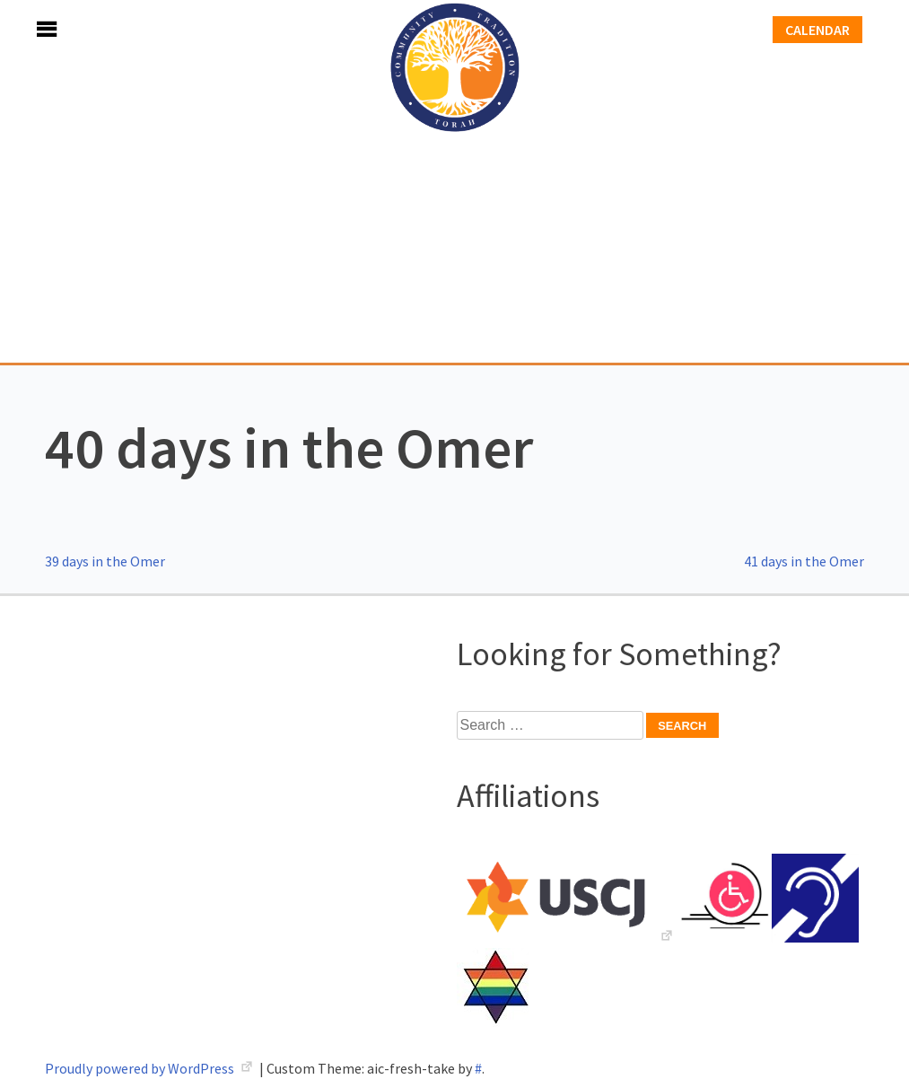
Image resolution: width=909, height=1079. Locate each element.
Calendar (817, 30)
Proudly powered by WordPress (141, 1068)
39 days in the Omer (105, 561)
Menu (27, 29)
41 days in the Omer (804, 561)
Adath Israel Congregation (454, 181)
